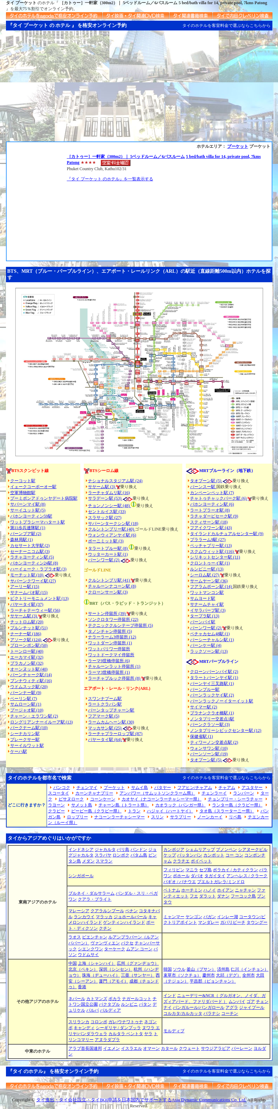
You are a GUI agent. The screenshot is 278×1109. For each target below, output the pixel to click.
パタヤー (162, 787)
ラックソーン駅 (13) (209, 651)
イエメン (111, 1048)
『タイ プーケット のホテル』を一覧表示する (110, 178)
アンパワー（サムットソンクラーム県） (157, 793)
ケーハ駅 (18, 751)
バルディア (110, 1010)
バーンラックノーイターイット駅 (221, 701)
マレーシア (78, 910)
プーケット (237, 146)
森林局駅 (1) (21, 539)
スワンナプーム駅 (105, 698)
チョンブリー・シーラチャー (235, 799)
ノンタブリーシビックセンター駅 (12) (225, 730)
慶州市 (208, 975)
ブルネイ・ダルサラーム (91, 893)
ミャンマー (173, 916)
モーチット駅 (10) (32, 575)
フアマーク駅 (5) (103, 716)
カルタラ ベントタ (125, 1033)
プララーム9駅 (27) (207, 539)
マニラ (191, 869)
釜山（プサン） (201, 969)
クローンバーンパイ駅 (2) (214, 671)
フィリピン (173, 869)
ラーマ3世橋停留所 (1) (109, 672)
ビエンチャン (94, 937)
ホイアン (225, 890)
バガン (209, 916)
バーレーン (241, 1048)
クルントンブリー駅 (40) (111, 529)
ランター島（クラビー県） (237, 805)
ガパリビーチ (232, 922)
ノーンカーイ (210, 817)
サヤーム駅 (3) (24, 616)
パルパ (92, 1010)
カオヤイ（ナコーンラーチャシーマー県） (162, 799)
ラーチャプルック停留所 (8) (114, 678)
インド (169, 995)
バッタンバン (189, 855)
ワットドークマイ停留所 (111, 654)
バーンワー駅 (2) (206, 627)
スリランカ (78, 1021)
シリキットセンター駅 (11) (215, 557)
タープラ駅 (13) (204, 616)
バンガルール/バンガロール (198, 1007)
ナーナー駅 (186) (25, 633)
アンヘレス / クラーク (246, 875)
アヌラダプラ (107, 1039)
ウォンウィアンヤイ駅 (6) (112, 535)
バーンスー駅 (203, 486)
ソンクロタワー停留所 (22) (113, 619)
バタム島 (138, 855)
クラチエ (181, 861)
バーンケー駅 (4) (205, 645)
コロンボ (98, 1021)
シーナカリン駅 (25, 733)
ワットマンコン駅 (207, 592)
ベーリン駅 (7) (23, 698)
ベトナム (171, 890)
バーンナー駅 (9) (25, 692)
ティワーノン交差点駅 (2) (214, 742)
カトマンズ (96, 998)
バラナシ (211, 1013)
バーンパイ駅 (202, 621)
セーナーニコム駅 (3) (30, 551)
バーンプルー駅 (204, 689)
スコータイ (58, 793)
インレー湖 (227, 916)
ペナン (131, 910)
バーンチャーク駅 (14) (31, 674)
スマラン (104, 861)
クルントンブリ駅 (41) (109, 580)
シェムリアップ (200, 849)
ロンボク (121, 855)
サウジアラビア (215, 1048)
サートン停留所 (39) (107, 613)
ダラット (207, 896)
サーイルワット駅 (27, 745)
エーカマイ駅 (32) (26, 657)
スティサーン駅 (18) (209, 522)
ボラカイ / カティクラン (235, 869)
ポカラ (114, 998)
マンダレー (208, 922)
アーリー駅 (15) (24, 586)
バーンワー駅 (100, 559)
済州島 (223, 969)
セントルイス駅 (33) (107, 511)
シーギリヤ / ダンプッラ (118, 1027)
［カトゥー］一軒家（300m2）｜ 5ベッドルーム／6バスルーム (126, 156)
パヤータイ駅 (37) (26, 604)
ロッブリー (77, 817)
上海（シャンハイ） (97, 963)
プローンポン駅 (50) (29, 645)
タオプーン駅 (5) (206, 480)
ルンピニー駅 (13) (206, 569)
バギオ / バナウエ (179, 881)
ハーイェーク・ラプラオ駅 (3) (38, 569)
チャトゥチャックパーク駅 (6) (219, 498)
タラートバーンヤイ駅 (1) (214, 677)
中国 (72, 963)
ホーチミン (191, 890)
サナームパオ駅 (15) (29, 592)
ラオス (74, 937)
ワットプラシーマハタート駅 (37, 522)
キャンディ (84, 1027)
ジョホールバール (130, 916)
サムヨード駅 (202, 598)
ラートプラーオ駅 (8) (210, 510)
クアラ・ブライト (94, 899)
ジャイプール (251, 1007)
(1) (125, 554)
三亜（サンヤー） (138, 975)
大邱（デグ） (228, 975)
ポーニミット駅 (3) (105, 541)
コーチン (229, 1013)
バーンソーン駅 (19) (209, 753)
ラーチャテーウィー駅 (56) (35, 610)
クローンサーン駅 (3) (108, 592)
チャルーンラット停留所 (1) (114, 666)
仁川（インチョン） (250, 969)
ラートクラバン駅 (105, 704)
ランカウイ (84, 916)
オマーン (151, 1048)
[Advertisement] (139, 89)
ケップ (169, 855)
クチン (105, 928)
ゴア (250, 1001)
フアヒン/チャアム (194, 787)
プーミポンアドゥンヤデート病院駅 (43, 498)
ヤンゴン (193, 916)
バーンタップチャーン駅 (111, 710)
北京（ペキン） (83, 969)
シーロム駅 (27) (205, 575)
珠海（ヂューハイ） (101, 975)
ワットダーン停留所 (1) (110, 642)
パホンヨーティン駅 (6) (212, 504)
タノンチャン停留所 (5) (110, 631)
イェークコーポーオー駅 (33, 486)
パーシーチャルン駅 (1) (212, 639)
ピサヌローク (71, 799)
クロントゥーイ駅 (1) (210, 563)
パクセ (127, 943)
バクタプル (109, 1004)
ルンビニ (129, 1004)
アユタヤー (252, 787)
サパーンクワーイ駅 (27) (33, 580)
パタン (145, 1004)
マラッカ (104, 916)
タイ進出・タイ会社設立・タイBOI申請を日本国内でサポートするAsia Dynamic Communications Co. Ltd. (141, 1099)
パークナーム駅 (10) (29, 727)
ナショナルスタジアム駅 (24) (115, 480)
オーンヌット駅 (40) (29, 669)
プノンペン (226, 849)
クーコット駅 (22, 480)
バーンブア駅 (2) (25, 533)
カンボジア (173, 849)
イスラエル (131, 1048)
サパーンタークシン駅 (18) (113, 523)
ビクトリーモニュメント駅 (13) (39, 598)
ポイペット (201, 861)
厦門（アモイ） (113, 981)
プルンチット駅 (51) (29, 627)
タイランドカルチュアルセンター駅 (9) (226, 533)
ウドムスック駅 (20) (29, 686)
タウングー (256, 922)
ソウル (179, 969)
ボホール (181, 875)
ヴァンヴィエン (105, 943)
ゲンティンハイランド (124, 922)
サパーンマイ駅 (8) (28, 504)
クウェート (189, 1048)
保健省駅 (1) (201, 736)
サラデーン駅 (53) (105, 498)
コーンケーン (102, 799)
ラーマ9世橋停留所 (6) (109, 660)
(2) (116, 559)
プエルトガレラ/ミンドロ (220, 881)
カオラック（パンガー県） (180, 805)
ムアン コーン (139, 949)
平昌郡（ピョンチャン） (213, 981)
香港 (82, 986)
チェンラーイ (214, 793)
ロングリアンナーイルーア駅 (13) (41, 722)
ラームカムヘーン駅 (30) (111, 722)
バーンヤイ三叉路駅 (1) (212, 683)
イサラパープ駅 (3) (207, 610)
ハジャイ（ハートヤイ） (170, 811)
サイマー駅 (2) (203, 707)
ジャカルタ (105, 849)
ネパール (76, 998)
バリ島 (123, 849)
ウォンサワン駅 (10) (209, 748)
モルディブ (173, 1030)
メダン (88, 861)
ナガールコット (136, 998)
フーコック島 (243, 896)
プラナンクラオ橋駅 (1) (212, 713)
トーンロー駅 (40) (26, 651)
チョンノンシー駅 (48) (109, 505)
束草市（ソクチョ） (182, 975)
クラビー (56, 811)
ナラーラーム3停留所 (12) (112, 637)
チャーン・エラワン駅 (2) (34, 716)
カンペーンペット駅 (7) (212, 492)
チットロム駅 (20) (26, 621)
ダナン (223, 896)
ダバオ (197, 875)
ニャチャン (245, 890)
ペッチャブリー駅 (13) (211, 545)
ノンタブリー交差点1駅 (212, 718)
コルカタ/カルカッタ (182, 1013)
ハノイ (209, 890)
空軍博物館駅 (22, 492)
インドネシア (81, 849)
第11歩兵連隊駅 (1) (28, 527)
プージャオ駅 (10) (26, 710)
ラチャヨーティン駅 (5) (32, 557)
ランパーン (243, 793)
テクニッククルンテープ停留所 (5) (120, 625)
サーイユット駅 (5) (28, 510)
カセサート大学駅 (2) (30, 545)
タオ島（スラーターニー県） (226, 811)
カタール (169, 1048)
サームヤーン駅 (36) (209, 580)
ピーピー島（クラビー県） (96, 811)
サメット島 (81, 805)
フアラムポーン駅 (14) (211, 586)
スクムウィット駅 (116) (212, 551)
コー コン (234, 855)
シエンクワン (90, 949)
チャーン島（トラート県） (124, 805)
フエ (194, 896)
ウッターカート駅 (105, 554)
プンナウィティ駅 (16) (31, 680)
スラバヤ (103, 855)
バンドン (138, 849)
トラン (134, 811)
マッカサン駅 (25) (105, 728)
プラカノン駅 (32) (26, 663)
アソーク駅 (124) (26, 639)
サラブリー (180, 817)
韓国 (167, 969)
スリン (157, 817)
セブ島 (205, 869)
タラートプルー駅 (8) (108, 548)
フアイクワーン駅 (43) (211, 527)
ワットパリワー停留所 (109, 648)
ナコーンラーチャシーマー (119, 817)
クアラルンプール (107, 910)
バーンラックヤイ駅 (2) (212, 695)
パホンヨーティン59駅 (31, 516)
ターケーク (114, 949)
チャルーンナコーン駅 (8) (112, 586)
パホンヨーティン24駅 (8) (34, 563)
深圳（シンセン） (116, 969)
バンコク (61, 787)
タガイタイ (214, 875)
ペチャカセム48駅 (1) (210, 633)
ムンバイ (237, 1001)
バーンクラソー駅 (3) (210, 724)
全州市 (248, 975)
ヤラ (148, 1033)
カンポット (213, 855)
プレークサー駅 (25, 739)
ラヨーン (56, 805)
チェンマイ (86, 787)
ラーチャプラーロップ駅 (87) (115, 733)
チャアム (226, 787)
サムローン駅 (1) (25, 704)
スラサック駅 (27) (104, 517)
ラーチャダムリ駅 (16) (109, 492)
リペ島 (235, 817)
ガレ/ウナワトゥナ (125, 1021)
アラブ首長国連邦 (85, 1048)
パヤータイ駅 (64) (105, 739)
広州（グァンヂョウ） (138, 963)
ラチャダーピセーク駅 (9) (214, 516)
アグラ (231, 1007)
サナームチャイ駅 (207, 604)
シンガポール (81, 875)
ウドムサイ (88, 954)
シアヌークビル (252, 849)
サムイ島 (139, 787)
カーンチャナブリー (94, 793)
